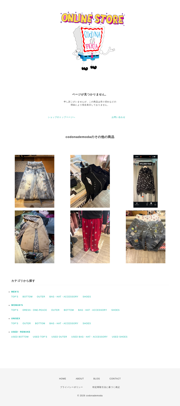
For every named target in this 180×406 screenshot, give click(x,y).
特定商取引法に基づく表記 (106, 387)
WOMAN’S (17, 305)
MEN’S (15, 292)
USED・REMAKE (20, 332)
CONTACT (115, 378)
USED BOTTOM (20, 337)
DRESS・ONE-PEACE (34, 310)
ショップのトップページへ (61, 117)
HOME (62, 378)
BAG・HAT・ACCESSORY (63, 296)
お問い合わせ (118, 117)
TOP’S (14, 296)
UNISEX (15, 318)
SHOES (87, 296)
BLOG (97, 378)
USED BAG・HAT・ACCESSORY (89, 337)
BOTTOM (27, 296)
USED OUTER (59, 337)
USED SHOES (120, 337)
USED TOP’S (40, 337)
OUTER (41, 296)
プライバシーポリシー (71, 387)
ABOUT (80, 378)
